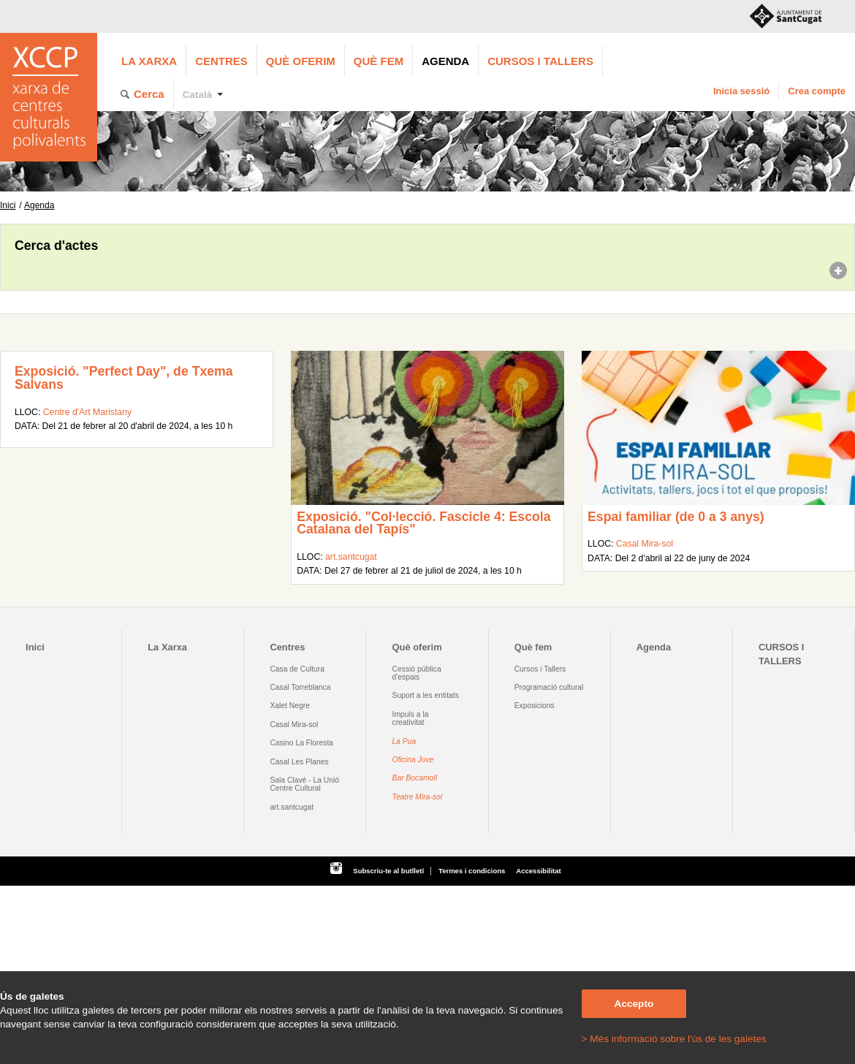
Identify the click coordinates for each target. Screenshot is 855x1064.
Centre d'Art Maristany (87, 412)
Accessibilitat (538, 871)
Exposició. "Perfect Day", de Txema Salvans (124, 378)
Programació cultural (549, 687)
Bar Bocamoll (414, 778)
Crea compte (817, 91)
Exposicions (534, 706)
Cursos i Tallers (540, 669)
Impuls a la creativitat (410, 718)
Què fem (378, 61)
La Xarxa (149, 61)
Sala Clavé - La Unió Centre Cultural (304, 784)
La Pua (404, 741)
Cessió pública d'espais (416, 673)
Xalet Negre (290, 706)
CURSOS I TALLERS (540, 61)
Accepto (634, 1003)
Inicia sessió (741, 91)
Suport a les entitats (425, 695)
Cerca (149, 94)
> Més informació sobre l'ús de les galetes (674, 1038)
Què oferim (300, 61)
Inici (7, 205)
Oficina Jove (413, 760)
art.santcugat (351, 557)
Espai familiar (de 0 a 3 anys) (676, 516)
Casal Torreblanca (300, 687)
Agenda (445, 61)
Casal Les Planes (299, 762)
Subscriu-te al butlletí (388, 871)
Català (198, 94)
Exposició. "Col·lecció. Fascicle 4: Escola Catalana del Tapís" (423, 523)
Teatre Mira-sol (417, 797)
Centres (221, 61)
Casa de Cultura (297, 669)
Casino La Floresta (301, 743)
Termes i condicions (471, 871)
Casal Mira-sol (644, 544)
